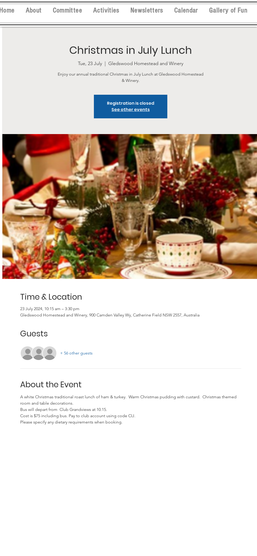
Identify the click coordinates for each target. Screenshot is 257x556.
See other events (130, 110)
